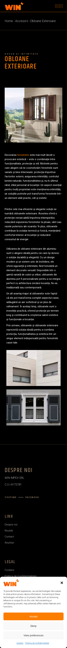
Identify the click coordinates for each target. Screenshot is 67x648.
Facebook (32, 497)
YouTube (11, 497)
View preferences (33, 635)
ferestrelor (23, 154)
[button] (62, 582)
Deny (33, 625)
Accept (33, 616)
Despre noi (11, 524)
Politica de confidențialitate (37, 643)
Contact (9, 536)
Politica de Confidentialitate (21, 576)
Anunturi (9, 542)
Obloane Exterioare (21, 63)
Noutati (9, 530)
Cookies (19, 643)
